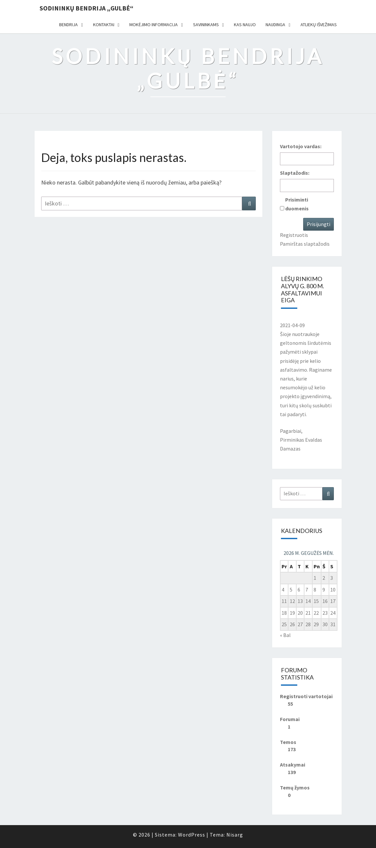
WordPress (191, 834)
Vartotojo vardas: (300, 146)
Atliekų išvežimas (319, 24)
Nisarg (234, 834)
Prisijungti (318, 224)
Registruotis (294, 235)
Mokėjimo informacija (153, 24)
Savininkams (206, 24)
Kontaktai (103, 24)
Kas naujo (245, 24)
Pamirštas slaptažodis (305, 243)
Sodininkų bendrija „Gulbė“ (86, 8)
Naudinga (275, 24)
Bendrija (68, 24)
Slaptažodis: (294, 172)
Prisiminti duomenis (297, 204)
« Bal (285, 635)
